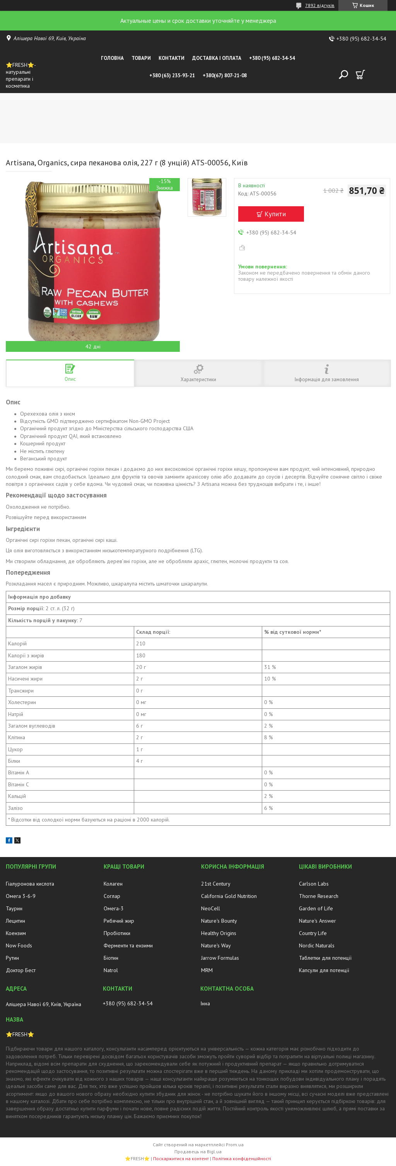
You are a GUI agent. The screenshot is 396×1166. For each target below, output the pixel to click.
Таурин (14, 908)
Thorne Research (318, 896)
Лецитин (15, 920)
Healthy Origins (218, 933)
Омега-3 (114, 908)
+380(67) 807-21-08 (225, 75)
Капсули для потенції (324, 970)
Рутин (12, 957)
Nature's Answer (317, 920)
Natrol (111, 970)
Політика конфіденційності (241, 1158)
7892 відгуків (320, 5)
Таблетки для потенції (325, 957)
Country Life (313, 933)
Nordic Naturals (317, 945)
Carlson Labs (314, 883)
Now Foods (19, 945)
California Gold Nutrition (229, 896)
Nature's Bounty (219, 920)
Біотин (111, 957)
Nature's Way (216, 945)
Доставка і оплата (216, 58)
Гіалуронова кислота (30, 883)
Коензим (16, 933)
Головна (112, 58)
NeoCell (210, 908)
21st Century (215, 883)
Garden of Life (316, 908)
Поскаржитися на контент (181, 1158)
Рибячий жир (119, 920)
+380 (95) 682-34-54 (272, 58)
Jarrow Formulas (220, 957)
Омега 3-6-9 (21, 896)
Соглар (112, 896)
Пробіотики (117, 933)
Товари (141, 58)
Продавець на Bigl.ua (198, 1151)
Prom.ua (235, 1144)
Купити (275, 214)
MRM (207, 970)
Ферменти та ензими (128, 945)
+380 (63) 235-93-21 (172, 75)
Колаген (113, 883)
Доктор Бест (21, 970)
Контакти (171, 58)
